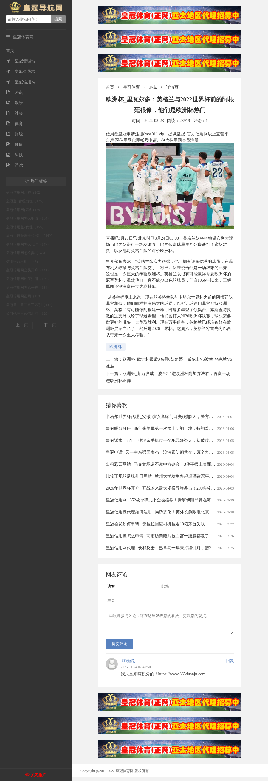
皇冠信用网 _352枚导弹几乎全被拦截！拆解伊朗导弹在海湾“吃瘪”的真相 (173, 500)
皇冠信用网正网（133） (25, 296)
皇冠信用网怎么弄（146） (26, 253)
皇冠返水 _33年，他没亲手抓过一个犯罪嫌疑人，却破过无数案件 (166, 440)
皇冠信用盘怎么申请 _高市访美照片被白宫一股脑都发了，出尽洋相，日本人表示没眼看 (187, 536)
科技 (14, 155)
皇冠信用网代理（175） (25, 210)
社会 (14, 113)
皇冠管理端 (20, 61)
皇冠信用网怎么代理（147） (28, 244)
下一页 (50, 325)
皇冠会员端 (20, 71)
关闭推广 (38, 775)
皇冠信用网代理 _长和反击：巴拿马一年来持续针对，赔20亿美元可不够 (172, 548)
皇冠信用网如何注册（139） (28, 279)
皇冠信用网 (20, 82)
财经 (14, 134)
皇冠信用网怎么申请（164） (28, 218)
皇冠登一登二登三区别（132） (30, 305)
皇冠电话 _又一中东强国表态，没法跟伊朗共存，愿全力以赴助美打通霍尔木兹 (178, 452)
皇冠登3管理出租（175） (25, 201)
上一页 (22, 325)
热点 (14, 92)
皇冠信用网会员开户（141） (28, 270)
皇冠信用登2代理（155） (25, 227)
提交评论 (119, 647)
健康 (14, 144)
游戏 (14, 165)
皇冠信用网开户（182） (25, 192)
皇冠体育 (131, 87)
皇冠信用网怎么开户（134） (28, 287)
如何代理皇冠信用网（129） (28, 313)
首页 (10, 50)
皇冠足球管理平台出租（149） (30, 236)
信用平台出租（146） (23, 262)
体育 (14, 123)
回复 (230, 664)
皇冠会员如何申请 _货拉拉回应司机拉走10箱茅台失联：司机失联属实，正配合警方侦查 (187, 524)
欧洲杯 (115, 347)
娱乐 (14, 103)
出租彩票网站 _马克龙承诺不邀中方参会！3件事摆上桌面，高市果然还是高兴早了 (181, 464)
